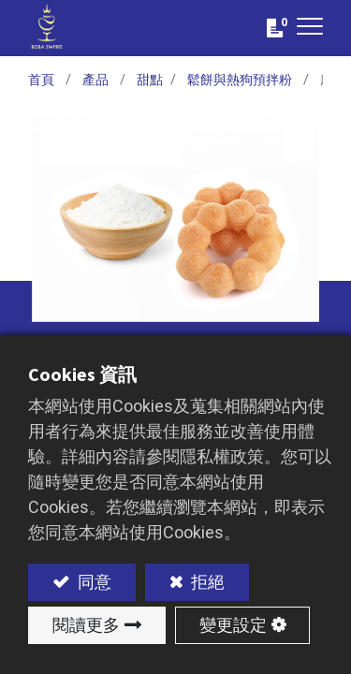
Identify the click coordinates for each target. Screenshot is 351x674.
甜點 (150, 80)
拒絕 (206, 582)
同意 (92, 582)
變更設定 (233, 625)
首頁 (41, 80)
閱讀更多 (86, 625)
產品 (95, 80)
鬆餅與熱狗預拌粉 (239, 80)
